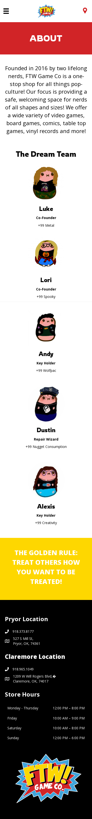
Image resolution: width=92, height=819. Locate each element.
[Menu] (6, 11)
